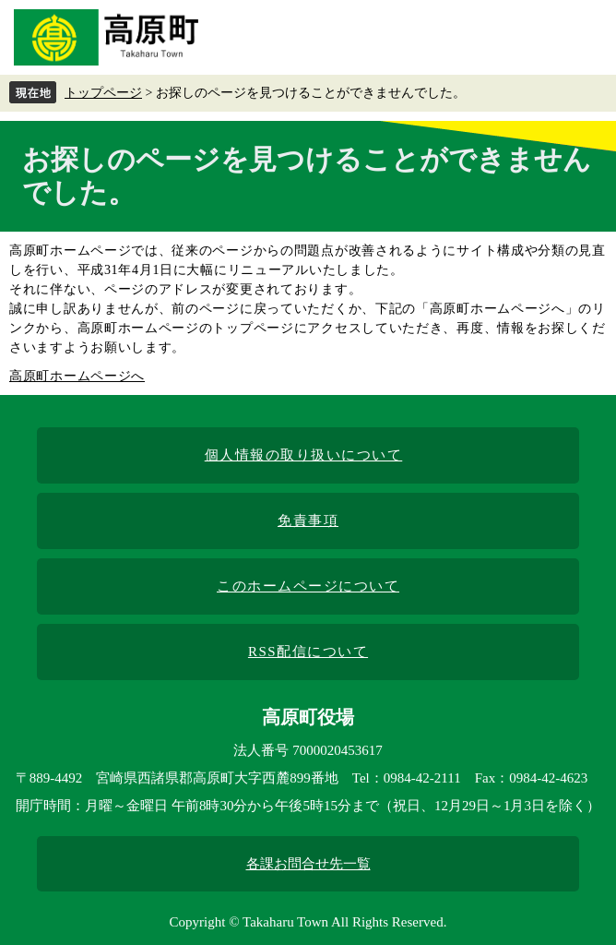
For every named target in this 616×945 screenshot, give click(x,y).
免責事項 (308, 520)
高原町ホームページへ (77, 376)
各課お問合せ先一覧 (308, 863)
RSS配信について (308, 651)
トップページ (103, 93)
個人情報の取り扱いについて (304, 455)
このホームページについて (308, 586)
